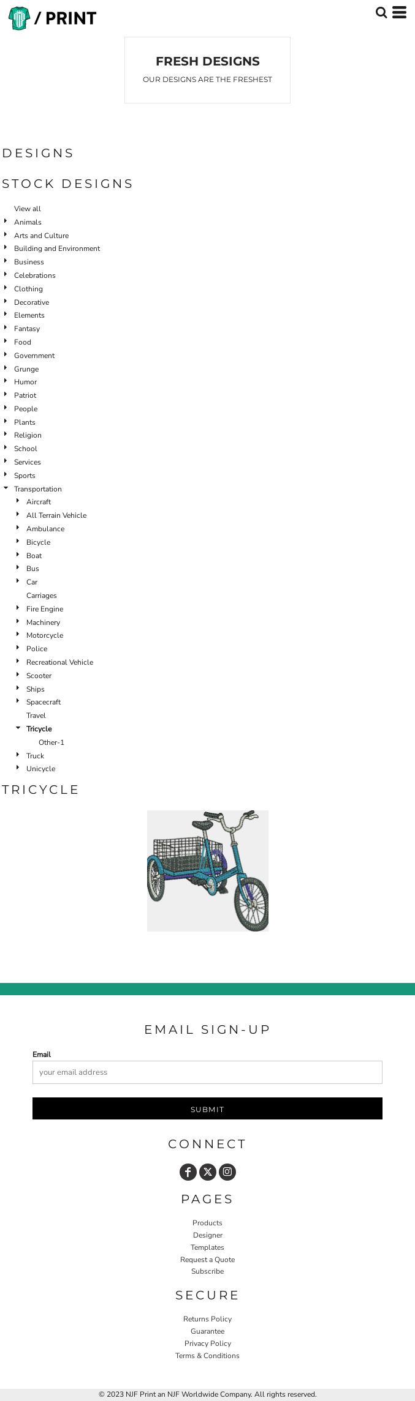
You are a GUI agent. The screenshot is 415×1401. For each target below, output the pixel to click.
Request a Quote (207, 1260)
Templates (207, 1247)
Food (22, 342)
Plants (25, 422)
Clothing (28, 289)
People (25, 409)
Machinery (43, 622)
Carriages (41, 595)
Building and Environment (57, 248)
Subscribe (207, 1271)
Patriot (25, 395)
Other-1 (51, 742)
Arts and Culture (41, 236)
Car (31, 582)
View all (27, 209)
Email (41, 1054)
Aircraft (38, 502)
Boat (34, 556)
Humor (25, 382)
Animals (28, 222)
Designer (208, 1235)
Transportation (38, 489)
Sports (25, 475)
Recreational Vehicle (59, 662)
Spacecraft (43, 702)
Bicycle (38, 542)
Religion (28, 435)
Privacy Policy (208, 1343)
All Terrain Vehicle (56, 515)
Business (29, 262)
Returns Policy (207, 1319)
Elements (29, 315)
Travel (36, 715)
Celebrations (35, 275)
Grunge (26, 369)
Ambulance (45, 529)
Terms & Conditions (207, 1356)
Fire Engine (44, 609)
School (25, 449)
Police (36, 649)
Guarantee (207, 1331)
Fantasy (27, 329)
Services (27, 462)
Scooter (38, 676)
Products (207, 1223)
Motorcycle (44, 635)
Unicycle (40, 769)
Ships (35, 689)
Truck (35, 756)
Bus (32, 568)
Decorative (31, 302)
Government (34, 356)
